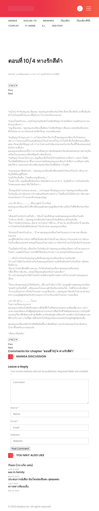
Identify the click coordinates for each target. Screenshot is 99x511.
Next (10, 93)
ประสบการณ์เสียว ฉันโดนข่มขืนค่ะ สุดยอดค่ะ (34, 479)
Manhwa (48, 20)
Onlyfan (57, 25)
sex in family (16, 472)
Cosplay (13, 25)
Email (14, 421)
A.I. (43, 25)
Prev (10, 90)
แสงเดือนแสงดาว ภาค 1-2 (27, 74)
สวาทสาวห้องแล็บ (18, 486)
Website (15, 434)
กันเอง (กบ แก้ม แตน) (20, 465)
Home (11, 74)
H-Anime (30, 25)
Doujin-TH (30, 20)
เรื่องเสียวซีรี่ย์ (83, 20)
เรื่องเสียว (65, 20)
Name (14, 407)
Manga (12, 20)
